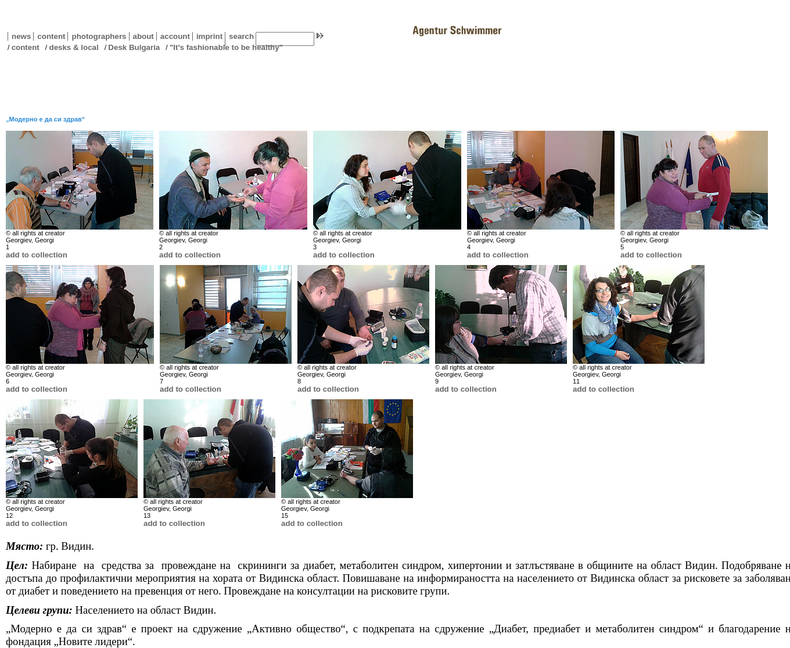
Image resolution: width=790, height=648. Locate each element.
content (49, 36)
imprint (209, 36)
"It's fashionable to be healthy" (226, 47)
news (21, 36)
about (141, 36)
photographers (98, 36)
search (241, 36)
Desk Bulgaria (134, 47)
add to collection (36, 254)
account (173, 36)
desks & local (73, 47)
